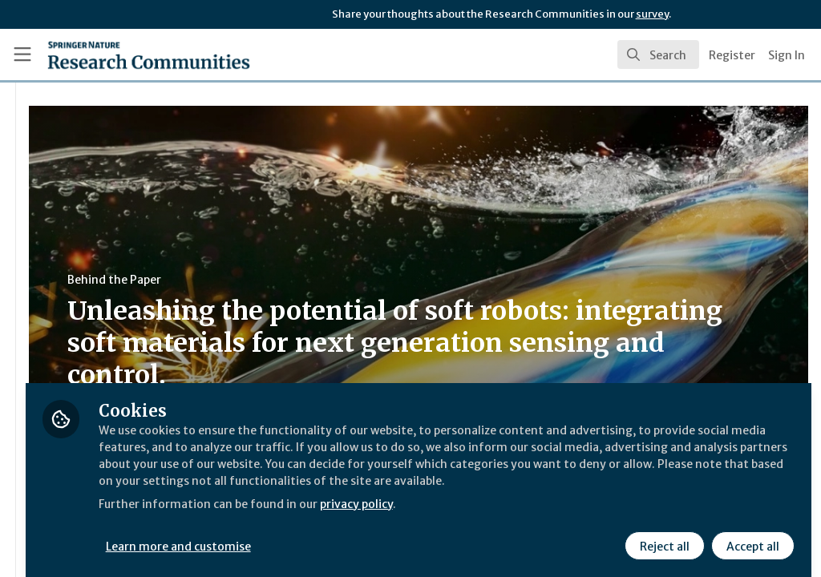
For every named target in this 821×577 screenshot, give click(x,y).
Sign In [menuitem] (786, 55)
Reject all (662, 534)
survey (652, 14)
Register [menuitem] (732, 55)
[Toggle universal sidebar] (22, 54)
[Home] (120, 54)
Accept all (750, 534)
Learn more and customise (369, 534)
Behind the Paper (303, 279)
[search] (658, 54)
